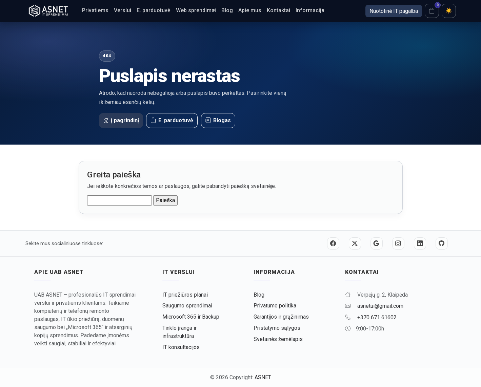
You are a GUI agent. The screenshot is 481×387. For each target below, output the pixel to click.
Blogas (218, 120)
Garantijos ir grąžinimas (281, 317)
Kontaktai (278, 10)
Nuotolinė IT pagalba (393, 11)
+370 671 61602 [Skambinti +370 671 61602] (377, 317)
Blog (227, 10)
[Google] (376, 243)
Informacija (310, 10)
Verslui (122, 10)
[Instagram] (398, 243)
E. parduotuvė (154, 10)
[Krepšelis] (432, 11)
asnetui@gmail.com (380, 306)
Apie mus (249, 10)
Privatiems (95, 10)
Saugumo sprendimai (187, 305)
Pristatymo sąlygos (277, 328)
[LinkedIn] (420, 243)
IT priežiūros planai (185, 295)
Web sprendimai (196, 10)
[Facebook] (333, 243)
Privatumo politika (275, 305)
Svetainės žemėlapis (278, 339)
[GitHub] (442, 243)
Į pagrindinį (121, 120)
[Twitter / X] (355, 243)
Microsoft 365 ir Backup (190, 317)
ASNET (263, 377)
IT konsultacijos (181, 347)
